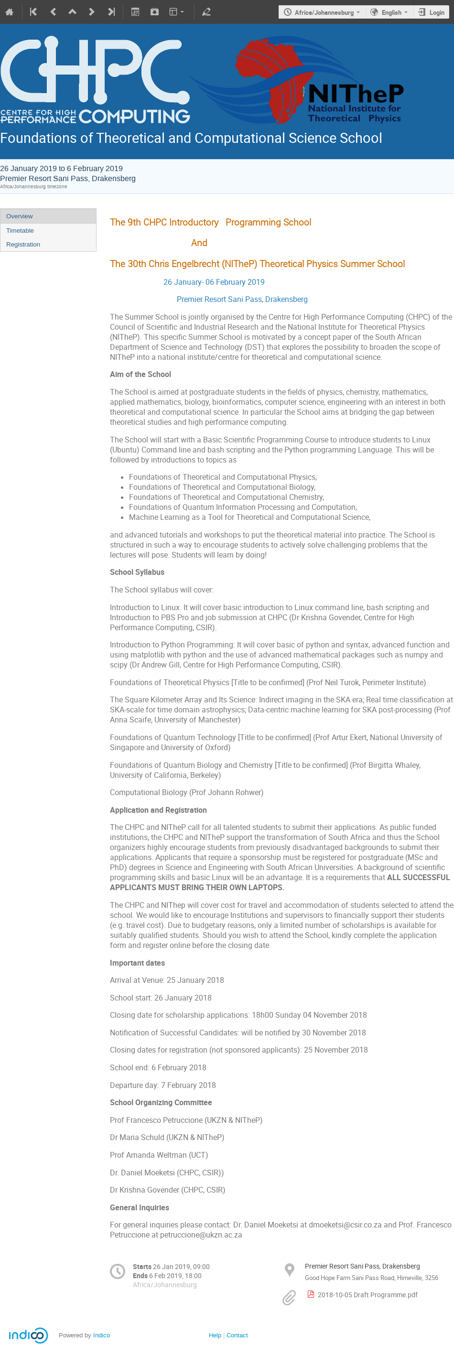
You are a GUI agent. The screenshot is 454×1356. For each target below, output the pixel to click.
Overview (19, 216)
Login (437, 12)
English (391, 12)
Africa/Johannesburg (324, 12)
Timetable (20, 230)
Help (215, 1335)
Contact (237, 1335)
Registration (23, 244)
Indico (101, 1335)
